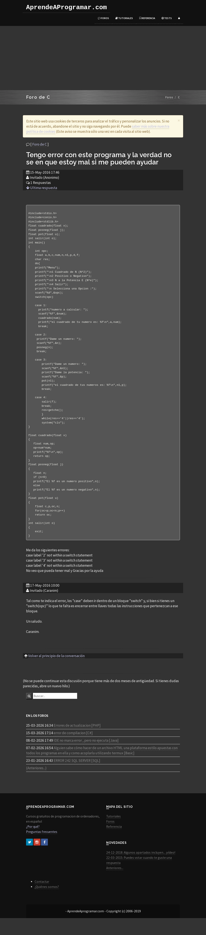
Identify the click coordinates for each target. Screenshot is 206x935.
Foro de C (39, 144)
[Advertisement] (103, 58)
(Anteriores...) (36, 785)
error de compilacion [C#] (73, 749)
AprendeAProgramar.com (66, 7)
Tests (167, 18)
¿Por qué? (33, 843)
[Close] (179, 120)
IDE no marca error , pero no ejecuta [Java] (86, 757)
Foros (103, 18)
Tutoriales (124, 18)
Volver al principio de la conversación (56, 672)
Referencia (147, 18)
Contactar (42, 898)
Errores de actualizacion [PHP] (77, 742)
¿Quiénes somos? (47, 904)
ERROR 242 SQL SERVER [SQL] (77, 777)
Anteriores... (114, 885)
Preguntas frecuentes (41, 849)
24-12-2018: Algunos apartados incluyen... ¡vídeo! (140, 869)
